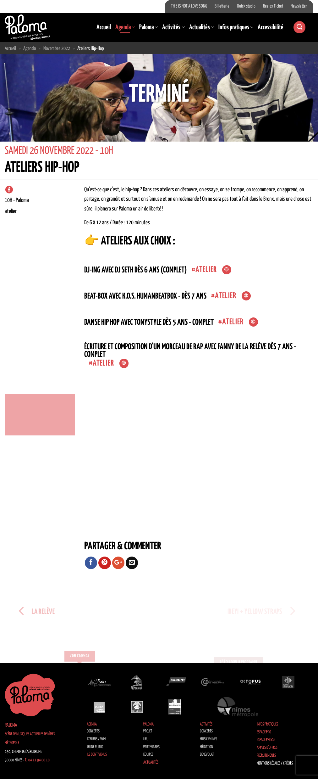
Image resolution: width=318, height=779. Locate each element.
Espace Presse (266, 740)
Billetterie (222, 6)
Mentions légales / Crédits (275, 763)
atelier (206, 270)
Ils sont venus (97, 755)
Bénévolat (207, 755)
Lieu (145, 739)
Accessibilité (270, 27)
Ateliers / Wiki (96, 739)
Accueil (103, 27)
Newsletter (299, 6)
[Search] (299, 27)
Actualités (201, 27)
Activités (173, 27)
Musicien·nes (208, 739)
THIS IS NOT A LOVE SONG (189, 6)
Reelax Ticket (273, 6)
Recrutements (266, 756)
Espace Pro (264, 732)
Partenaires (151, 747)
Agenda (125, 27)
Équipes (148, 755)
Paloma (148, 27)
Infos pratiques (235, 27)
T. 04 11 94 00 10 (37, 760)
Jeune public (95, 747)
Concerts (93, 731)
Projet (147, 731)
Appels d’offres (267, 748)
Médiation (206, 747)
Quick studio (246, 6)
